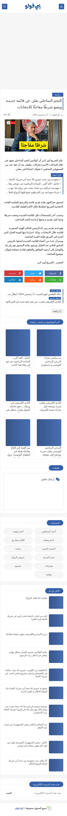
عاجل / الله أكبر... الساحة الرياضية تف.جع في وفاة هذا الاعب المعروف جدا (32, 183)
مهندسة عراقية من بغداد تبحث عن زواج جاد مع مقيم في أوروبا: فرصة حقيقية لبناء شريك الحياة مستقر (32, 188)
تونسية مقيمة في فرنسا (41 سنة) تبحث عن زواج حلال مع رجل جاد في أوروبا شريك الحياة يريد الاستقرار (25, 709)
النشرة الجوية (49, 548)
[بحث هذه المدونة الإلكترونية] (38, 793)
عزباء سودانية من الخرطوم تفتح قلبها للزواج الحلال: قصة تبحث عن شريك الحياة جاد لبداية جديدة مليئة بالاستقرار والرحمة (32, 192)
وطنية (49, 574)
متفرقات (49, 566)
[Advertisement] (33, 52)
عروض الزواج (18, 557)
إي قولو (19, 808)
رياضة (58, 94)
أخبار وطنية (18, 531)
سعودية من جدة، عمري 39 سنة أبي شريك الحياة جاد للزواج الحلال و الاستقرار (32, 179)
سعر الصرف (49, 557)
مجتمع (18, 566)
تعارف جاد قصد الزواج (36, 598)
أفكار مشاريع (18, 540)
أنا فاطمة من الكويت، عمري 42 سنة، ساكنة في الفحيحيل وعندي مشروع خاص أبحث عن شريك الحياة (26, 673)
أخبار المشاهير (49, 531)
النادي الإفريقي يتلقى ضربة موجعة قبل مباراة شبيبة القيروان (50, 406)
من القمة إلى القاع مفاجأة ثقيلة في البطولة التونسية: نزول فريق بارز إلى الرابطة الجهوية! (18, 454)
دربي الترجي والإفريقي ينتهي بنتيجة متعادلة (26, 634)
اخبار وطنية (48, 540)
